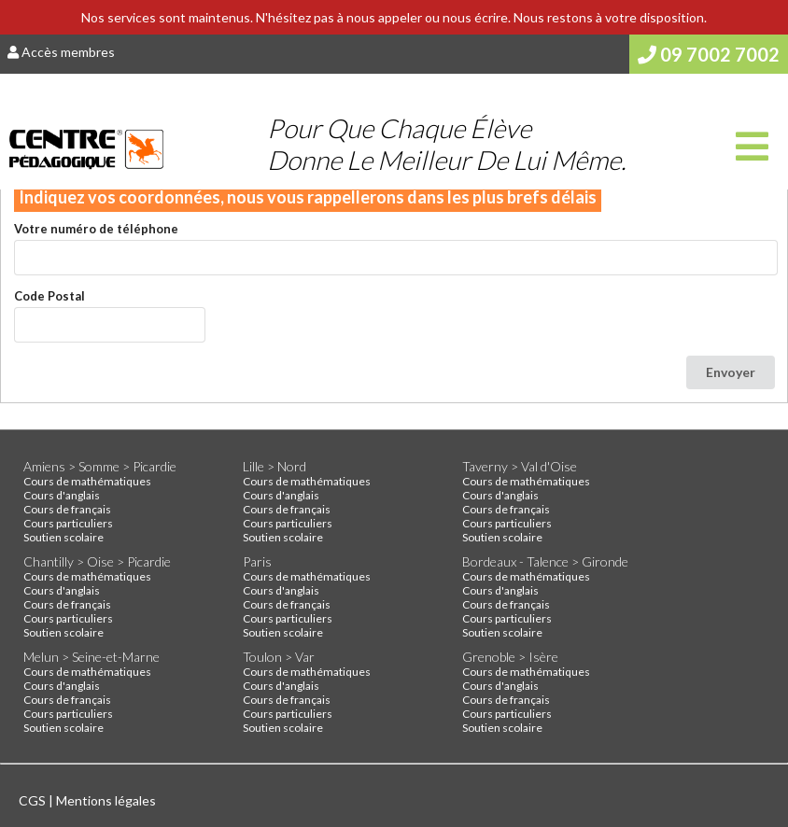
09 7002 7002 (709, 54)
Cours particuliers (68, 523)
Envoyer (730, 372)
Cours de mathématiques (87, 481)
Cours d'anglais (61, 495)
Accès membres (61, 52)
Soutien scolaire (63, 537)
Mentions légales (106, 800)
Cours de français (67, 509)
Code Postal (49, 295)
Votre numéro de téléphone (96, 228)
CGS (34, 800)
